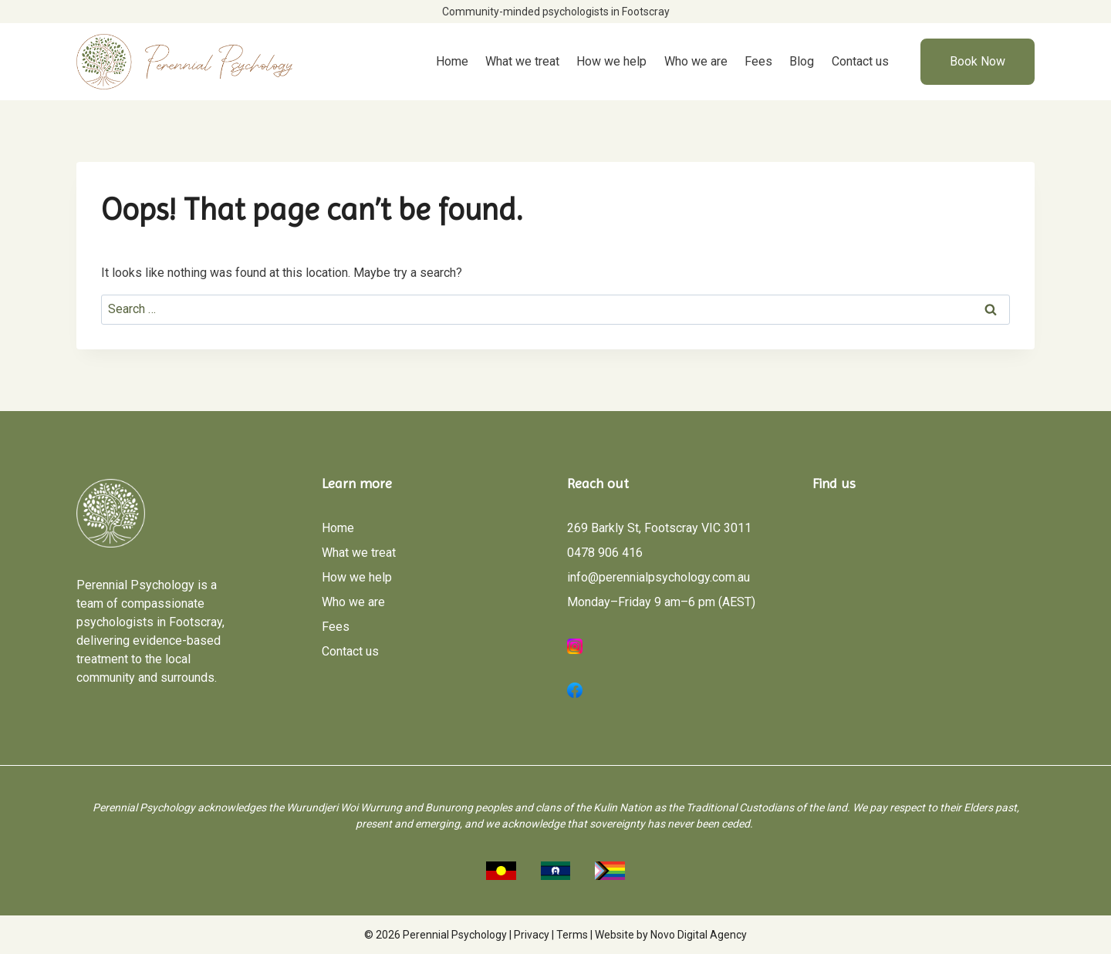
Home (452, 61)
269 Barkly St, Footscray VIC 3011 (659, 528)
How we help (611, 61)
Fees (758, 61)
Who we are (696, 61)
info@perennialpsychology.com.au (658, 577)
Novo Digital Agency (698, 935)
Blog (801, 61)
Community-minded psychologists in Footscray (556, 11)
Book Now (977, 61)
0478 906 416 (605, 552)
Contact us (860, 61)
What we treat (522, 61)
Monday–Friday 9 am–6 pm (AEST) (661, 602)
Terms (572, 935)
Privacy (531, 935)
